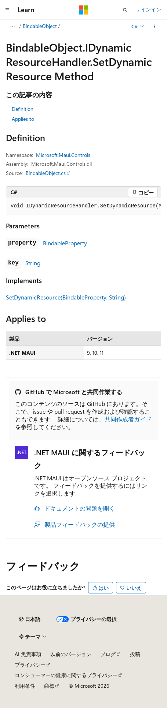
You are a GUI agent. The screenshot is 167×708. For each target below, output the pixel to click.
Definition (22, 108)
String (32, 263)
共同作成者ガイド (128, 419)
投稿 (135, 654)
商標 (49, 685)
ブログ (108, 654)
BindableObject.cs (46, 172)
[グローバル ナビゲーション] (7, 10)
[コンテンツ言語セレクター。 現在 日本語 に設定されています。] (30, 619)
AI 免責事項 (28, 654)
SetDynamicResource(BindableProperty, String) (66, 297)
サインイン (148, 9)
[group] (83, 206)
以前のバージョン (70, 654)
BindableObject (40, 25)
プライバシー (30, 664)
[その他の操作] (154, 26)
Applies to (23, 118)
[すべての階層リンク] (12, 26)
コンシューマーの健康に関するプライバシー (66, 675)
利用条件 (25, 685)
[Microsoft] (83, 10)
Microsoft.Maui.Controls (63, 154)
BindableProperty (65, 243)
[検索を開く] (125, 10)
